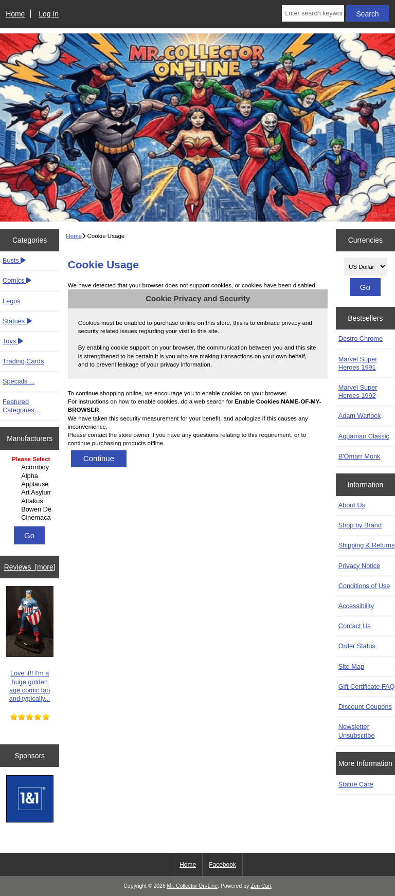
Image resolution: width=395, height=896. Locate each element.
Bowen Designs (31, 509)
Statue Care (355, 784)
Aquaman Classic (363, 436)
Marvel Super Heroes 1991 (358, 363)
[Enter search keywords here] (313, 13)
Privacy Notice (359, 566)
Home (15, 14)
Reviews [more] (30, 567)
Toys (13, 341)
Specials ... (18, 381)
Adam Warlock (359, 415)
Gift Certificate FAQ (366, 686)
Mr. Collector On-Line (192, 886)
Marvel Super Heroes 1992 (358, 391)
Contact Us (354, 626)
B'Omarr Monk (359, 456)
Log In (49, 14)
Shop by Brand (360, 525)
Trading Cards (23, 361)
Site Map (351, 666)
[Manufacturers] (29, 488)
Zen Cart (261, 886)
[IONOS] (29, 800)
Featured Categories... (21, 406)
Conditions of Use (364, 586)
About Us (351, 505)
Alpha (31, 476)
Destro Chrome (360, 338)
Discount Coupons (365, 706)
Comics (17, 280)
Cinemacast (31, 518)
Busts (14, 260)
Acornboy (31, 467)
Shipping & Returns (366, 545)
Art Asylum (31, 492)
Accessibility (356, 606)
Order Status (356, 646)
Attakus (31, 501)
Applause (31, 484)
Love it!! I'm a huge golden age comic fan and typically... (29, 644)
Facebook (222, 864)
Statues (17, 321)
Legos (12, 301)
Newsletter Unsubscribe (356, 731)
